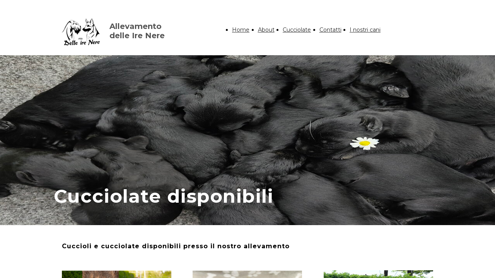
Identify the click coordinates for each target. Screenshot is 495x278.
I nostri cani (365, 29)
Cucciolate (297, 29)
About (266, 29)
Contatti (330, 29)
